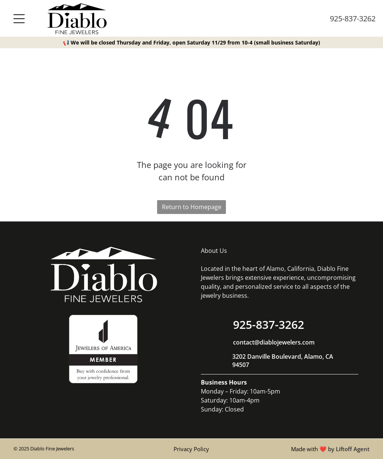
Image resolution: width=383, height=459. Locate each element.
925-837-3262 (353, 18)
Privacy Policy (191, 449)
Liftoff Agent (353, 449)
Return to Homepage (191, 207)
